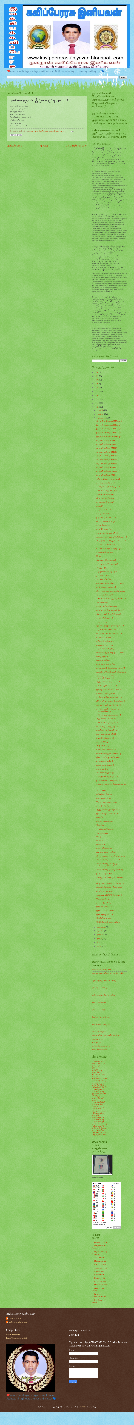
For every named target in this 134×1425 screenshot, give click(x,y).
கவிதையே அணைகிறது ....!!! (108, 487)
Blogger (83, 1407)
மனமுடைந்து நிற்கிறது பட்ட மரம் (110, 583)
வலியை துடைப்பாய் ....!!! (106, 686)
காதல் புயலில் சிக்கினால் (106, 606)
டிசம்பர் (100, 410)
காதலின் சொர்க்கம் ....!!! (106, 629)
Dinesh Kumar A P (15, 1318)
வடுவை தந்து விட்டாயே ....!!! (108, 715)
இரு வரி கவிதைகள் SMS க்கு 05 (109, 421)
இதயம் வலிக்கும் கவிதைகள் (108, 757)
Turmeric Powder (100, 1268)
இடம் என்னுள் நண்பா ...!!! (107, 813)
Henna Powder (99, 1278)
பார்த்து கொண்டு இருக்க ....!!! (108, 521)
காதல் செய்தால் (102, 622)
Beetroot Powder (100, 1264)
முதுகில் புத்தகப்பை (104, 821)
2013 (97, 407)
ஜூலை (100, 935)
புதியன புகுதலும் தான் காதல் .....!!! (110, 626)
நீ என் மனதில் (102, 769)
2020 (97, 380)
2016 (97, 395)
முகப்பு (44, 145)
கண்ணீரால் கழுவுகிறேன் (106, 491)
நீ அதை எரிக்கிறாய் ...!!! (106, 483)
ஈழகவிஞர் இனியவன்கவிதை (104, 981)
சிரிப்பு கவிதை (102, 603)
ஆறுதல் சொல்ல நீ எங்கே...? (108, 682)
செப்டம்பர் (101, 927)
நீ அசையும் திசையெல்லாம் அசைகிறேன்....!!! (107, 710)
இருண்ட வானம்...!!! (104, 907)
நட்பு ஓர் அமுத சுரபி (104, 806)
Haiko (98, 556)
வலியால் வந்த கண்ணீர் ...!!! (107, 533)
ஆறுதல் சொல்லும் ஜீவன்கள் (108, 810)
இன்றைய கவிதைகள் (101, 988)
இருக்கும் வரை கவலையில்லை (109, 689)
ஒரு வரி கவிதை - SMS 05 (106, 460)
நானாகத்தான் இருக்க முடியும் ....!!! (110, 668)
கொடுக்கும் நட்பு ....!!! (105, 657)
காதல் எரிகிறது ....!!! (104, 618)
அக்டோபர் (101, 418)
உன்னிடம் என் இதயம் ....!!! (107, 693)
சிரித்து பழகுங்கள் (103, 568)
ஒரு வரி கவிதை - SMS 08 (106, 448)
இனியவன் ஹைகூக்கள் (101, 1010)
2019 (97, 384)
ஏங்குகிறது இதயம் (104, 794)
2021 (97, 376)
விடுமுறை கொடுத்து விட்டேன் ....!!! (111, 541)
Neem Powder (99, 1271)
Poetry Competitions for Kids (17, 1338)
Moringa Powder (100, 1261)
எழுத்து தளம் (97, 1039)
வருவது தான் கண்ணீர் (105, 502)
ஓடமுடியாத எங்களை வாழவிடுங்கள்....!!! (105, 677)
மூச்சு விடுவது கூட (104, 742)
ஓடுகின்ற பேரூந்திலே (105, 595)
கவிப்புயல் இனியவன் (18, 1322)
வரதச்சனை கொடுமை (105, 829)
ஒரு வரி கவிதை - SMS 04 (106, 464)
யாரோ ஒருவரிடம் (104, 514)
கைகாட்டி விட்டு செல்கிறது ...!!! (109, 895)
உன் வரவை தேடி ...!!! (105, 765)
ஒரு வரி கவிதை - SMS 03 (106, 467)
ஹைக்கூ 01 (101, 844)
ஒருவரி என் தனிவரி (104, 761)
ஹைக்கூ (99, 841)
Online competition (13, 1334)
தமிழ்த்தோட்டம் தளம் (101, 1046)
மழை (98, 837)
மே (98, 942)
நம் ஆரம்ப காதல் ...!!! (105, 637)
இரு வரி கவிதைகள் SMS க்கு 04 (109, 425)
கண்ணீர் (99, 506)
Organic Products (100, 1242)
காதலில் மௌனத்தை (105, 649)
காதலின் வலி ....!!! (103, 510)
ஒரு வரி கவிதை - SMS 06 (106, 456)
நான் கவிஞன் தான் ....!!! (106, 848)
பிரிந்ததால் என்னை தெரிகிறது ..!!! (110, 883)
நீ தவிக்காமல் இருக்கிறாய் (107, 730)
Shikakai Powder (100, 1285)
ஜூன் (99, 939)
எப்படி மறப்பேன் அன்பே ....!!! (109, 633)
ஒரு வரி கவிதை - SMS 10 (106, 440)
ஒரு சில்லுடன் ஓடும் (104, 891)
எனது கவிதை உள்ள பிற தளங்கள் (106, 1035)
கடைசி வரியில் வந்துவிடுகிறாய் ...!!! (111, 599)
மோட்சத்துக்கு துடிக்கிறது (106, 802)
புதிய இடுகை (14, 145)
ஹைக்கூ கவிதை (103, 660)
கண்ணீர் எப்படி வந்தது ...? (107, 723)
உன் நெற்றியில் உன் (104, 552)
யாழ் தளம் (96, 1042)
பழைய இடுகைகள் (76, 145)
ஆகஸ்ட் (100, 931)
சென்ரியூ (100, 817)
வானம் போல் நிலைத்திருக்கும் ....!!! (111, 548)
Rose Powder (99, 1275)
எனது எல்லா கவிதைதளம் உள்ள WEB (108, 973)
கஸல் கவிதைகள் (99, 1032)
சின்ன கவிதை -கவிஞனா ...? (108, 860)
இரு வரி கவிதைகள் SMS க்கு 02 (109, 433)
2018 (97, 388)
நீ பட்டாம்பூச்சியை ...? (105, 874)
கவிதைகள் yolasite (99, 1049)
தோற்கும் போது (103, 899)
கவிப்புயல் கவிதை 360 (101, 970)
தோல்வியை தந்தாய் (104, 918)
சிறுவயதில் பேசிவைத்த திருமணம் (110, 591)
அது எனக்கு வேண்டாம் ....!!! (108, 719)
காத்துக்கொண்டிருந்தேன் (106, 572)
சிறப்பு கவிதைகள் (99, 1002)
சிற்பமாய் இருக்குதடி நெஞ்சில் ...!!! (110, 701)
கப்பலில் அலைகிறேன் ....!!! (107, 545)
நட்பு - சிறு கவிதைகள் (105, 903)
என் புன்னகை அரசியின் (106, 734)
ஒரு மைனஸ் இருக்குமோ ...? (108, 773)
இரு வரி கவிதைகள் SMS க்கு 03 (109, 429)
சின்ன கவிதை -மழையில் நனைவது (111, 856)
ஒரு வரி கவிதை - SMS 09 (106, 444)
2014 (97, 403)
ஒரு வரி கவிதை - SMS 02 (106, 471)
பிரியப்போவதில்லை (105, 498)
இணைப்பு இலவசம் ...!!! (106, 560)
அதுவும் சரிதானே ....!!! (105, 579)
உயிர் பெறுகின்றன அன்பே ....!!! (109, 697)
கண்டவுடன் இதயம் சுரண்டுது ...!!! (110, 610)
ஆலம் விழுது (102, 833)
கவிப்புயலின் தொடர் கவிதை (104, 995)
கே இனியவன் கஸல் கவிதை (108, 922)
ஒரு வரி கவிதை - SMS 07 (106, 452)
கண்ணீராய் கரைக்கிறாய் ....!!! (108, 494)
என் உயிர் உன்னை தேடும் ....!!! (109, 705)
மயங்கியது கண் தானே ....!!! (107, 664)
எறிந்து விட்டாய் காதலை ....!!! (108, 479)
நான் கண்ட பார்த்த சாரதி (106, 587)
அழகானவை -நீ (102, 746)
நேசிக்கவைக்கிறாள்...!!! (106, 750)
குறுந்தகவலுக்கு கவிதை (106, 852)
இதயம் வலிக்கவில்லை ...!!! (107, 910)
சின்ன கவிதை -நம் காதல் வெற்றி (109, 870)
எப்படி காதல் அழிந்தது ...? (107, 726)
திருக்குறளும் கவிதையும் (102, 1017)
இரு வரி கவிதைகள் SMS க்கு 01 (109, 437)
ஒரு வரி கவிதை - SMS (105, 475)
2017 (97, 391)
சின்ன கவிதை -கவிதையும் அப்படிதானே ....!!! (107, 865)
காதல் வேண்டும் (103, 525)
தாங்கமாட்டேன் (103, 575)
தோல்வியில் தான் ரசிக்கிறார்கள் (109, 887)
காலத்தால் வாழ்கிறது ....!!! (107, 777)
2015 (97, 399)
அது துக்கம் (101, 790)
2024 (97, 372)
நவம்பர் (100, 414)
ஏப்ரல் (99, 946)
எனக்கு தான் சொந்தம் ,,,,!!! (107, 564)
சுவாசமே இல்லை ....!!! (105, 738)
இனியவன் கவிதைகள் (101, 1024)
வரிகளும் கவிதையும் (105, 641)
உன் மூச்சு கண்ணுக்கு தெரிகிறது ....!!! (111, 537)
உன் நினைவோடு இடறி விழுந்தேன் (111, 672)
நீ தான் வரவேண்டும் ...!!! (106, 518)
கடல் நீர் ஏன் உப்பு (104, 529)
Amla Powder (99, 1258)
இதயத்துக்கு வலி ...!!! (105, 914)
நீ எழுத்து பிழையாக (104, 645)
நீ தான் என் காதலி (103, 798)
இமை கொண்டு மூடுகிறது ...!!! (108, 614)
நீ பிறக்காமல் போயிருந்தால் (108, 781)
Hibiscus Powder (100, 1281)
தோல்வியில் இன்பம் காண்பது (108, 753)
